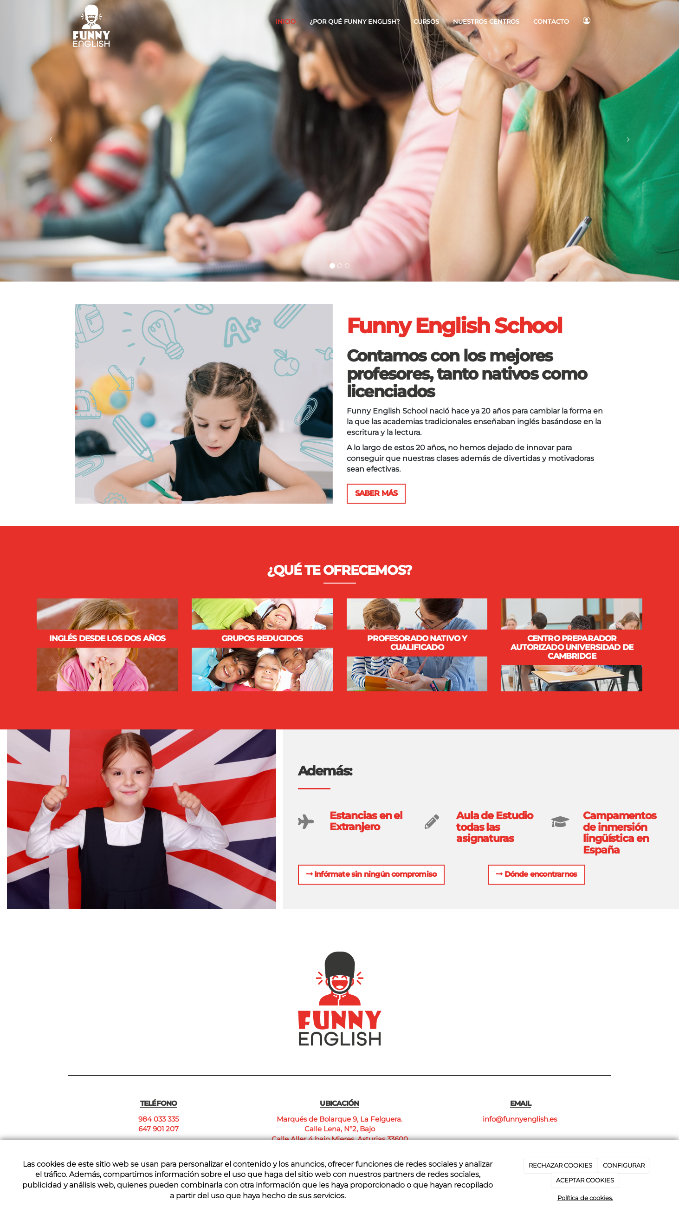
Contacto (551, 21)
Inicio (286, 21)
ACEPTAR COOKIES (585, 1180)
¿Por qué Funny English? (355, 21)
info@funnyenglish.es (521, 1119)
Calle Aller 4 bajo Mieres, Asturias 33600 (340, 1139)
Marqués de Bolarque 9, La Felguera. (339, 1119)
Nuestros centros (486, 21)
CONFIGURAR (624, 1165)
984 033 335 (158, 1119)
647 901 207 (158, 1128)
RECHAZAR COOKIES (560, 1165)
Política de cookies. (585, 1197)
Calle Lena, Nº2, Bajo (339, 1128)
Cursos (426, 21)
